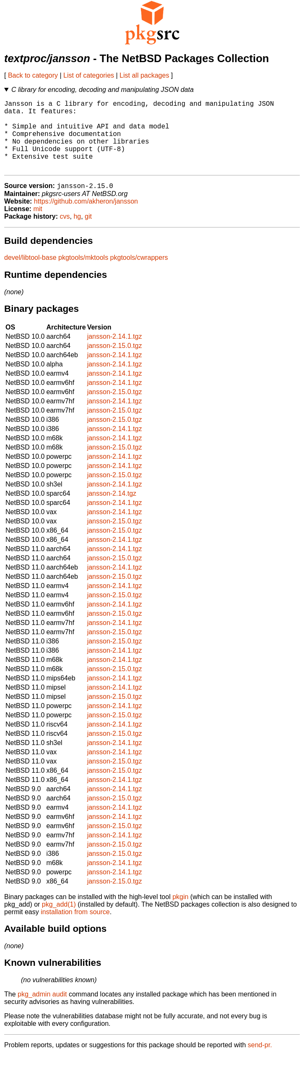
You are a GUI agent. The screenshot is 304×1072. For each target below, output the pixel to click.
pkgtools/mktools (83, 273)
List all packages (144, 75)
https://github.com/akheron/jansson (86, 217)
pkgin (180, 913)
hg (77, 232)
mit (37, 225)
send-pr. (260, 1061)
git (88, 232)
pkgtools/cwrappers (139, 273)
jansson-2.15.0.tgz (114, 362)
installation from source (75, 928)
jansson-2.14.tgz (111, 509)
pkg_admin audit (42, 1010)
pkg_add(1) (59, 920)
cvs (65, 232)
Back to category (33, 75)
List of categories (88, 75)
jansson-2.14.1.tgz (114, 352)
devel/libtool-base (30, 273)
